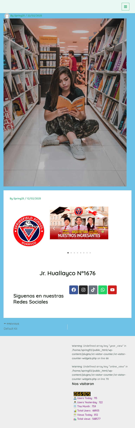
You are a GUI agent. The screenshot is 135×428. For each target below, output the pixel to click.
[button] (54, 228)
